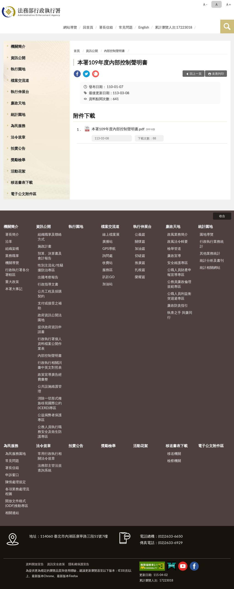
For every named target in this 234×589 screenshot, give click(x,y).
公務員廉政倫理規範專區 (179, 284)
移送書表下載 (22, 182)
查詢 (227, 26)
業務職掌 (12, 255)
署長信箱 (106, 27)
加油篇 (140, 248)
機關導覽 (12, 263)
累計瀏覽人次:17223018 (173, 27)
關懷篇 (140, 241)
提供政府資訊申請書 (50, 329)
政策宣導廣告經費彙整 (50, 376)
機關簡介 (18, 46)
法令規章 (18, 137)
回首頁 (88, 27)
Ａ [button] (216, 4)
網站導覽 (70, 27)
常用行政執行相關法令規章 (50, 455)
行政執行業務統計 (212, 243)
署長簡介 (12, 234)
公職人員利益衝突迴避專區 (179, 295)
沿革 (8, 241)
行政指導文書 (48, 284)
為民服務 (18, 125)
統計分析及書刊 (212, 260)
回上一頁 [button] (196, 73)
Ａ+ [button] (228, 4)
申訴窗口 (12, 475)
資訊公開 (18, 58)
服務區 (107, 270)
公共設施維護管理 (50, 388)
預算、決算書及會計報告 (50, 255)
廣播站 (107, 241)
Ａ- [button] (204, 4)
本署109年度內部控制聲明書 (112, 62)
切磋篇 (140, 255)
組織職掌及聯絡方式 (50, 236)
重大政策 (12, 282)
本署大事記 (13, 289)
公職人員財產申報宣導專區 (179, 272)
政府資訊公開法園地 (50, 317)
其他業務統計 (210, 253)
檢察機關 (174, 460)
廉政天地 (18, 103)
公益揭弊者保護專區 (50, 417)
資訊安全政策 (56, 564)
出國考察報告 (48, 277)
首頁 (77, 51)
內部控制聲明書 (114, 51)
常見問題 (126, 27)
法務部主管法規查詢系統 (50, 467)
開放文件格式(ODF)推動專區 (16, 503)
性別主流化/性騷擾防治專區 (50, 267)
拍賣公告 (18, 148)
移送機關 (174, 453)
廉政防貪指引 (177, 305)
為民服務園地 (15, 453)
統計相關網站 (210, 267)
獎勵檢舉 (18, 159)
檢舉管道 (174, 248)
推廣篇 (140, 263)
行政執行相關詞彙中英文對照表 (50, 364)
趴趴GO (108, 277)
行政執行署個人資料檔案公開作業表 (50, 343)
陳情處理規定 (15, 482)
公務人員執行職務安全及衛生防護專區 (50, 431)
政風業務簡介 (177, 234)
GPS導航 (109, 248)
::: (4, 4)
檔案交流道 (20, 80)
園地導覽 (206, 234)
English (143, 27)
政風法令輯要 (177, 241)
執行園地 (18, 69)
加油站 (107, 284)
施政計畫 (44, 246)
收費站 (107, 263)
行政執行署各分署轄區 (17, 272)
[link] (77, 74)
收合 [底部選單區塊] (222, 216)
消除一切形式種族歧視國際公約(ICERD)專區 (50, 403)
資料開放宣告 (35, 564)
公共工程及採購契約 (50, 293)
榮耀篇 (140, 277)
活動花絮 (18, 171)
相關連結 (12, 513)
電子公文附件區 (23, 194)
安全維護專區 (177, 263)
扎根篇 (140, 270)
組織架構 (12, 248)
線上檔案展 (111, 234)
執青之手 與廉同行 (179, 314)
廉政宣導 (174, 255)
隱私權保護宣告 (78, 564)
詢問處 (107, 255)
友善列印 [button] (218, 73)
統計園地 (18, 114)
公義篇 (140, 234)
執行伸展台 (20, 91)
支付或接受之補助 (50, 305)
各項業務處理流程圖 (17, 491)
